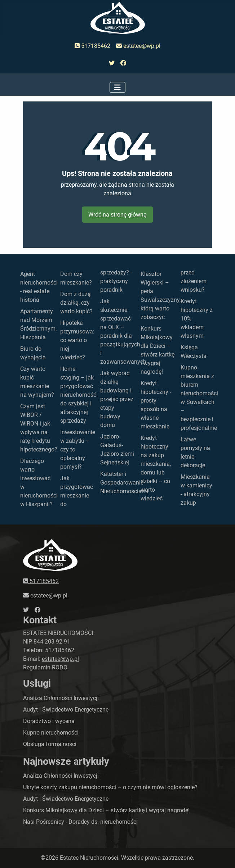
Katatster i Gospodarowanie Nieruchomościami (124, 483)
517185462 (92, 45)
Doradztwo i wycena (49, 721)
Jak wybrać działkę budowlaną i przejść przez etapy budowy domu (116, 399)
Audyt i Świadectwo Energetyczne (65, 709)
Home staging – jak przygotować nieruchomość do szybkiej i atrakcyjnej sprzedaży (78, 394)
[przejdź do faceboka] (123, 63)
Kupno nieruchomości (51, 732)
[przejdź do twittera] (112, 63)
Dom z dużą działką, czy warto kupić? (76, 303)
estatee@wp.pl (138, 45)
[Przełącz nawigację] (117, 87)
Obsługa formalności (49, 744)
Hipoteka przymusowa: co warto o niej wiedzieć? (77, 340)
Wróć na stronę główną (117, 214)
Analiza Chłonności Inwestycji (61, 698)
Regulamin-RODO (45, 667)
